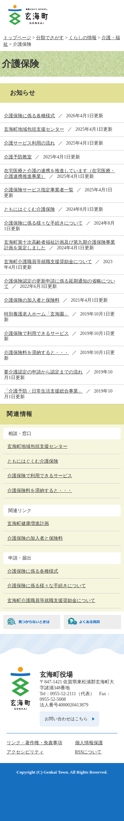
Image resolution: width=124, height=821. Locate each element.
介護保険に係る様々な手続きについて (43, 223)
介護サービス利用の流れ (29, 143)
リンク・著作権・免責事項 (34, 742)
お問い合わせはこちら (66, 718)
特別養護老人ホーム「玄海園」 (36, 314)
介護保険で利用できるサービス (36, 333)
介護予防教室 (18, 156)
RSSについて (88, 752)
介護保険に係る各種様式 (29, 115)
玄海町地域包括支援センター (34, 129)
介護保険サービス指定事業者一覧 (38, 189)
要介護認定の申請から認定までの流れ (43, 371)
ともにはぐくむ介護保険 (29, 209)
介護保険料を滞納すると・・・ (36, 352)
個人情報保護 (89, 742)
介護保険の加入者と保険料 (32, 300)
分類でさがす (50, 37)
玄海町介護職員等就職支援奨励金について (48, 261)
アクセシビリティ (25, 752)
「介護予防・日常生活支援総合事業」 (43, 391)
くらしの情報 (83, 37)
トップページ (17, 37)
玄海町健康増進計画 (28, 523)
